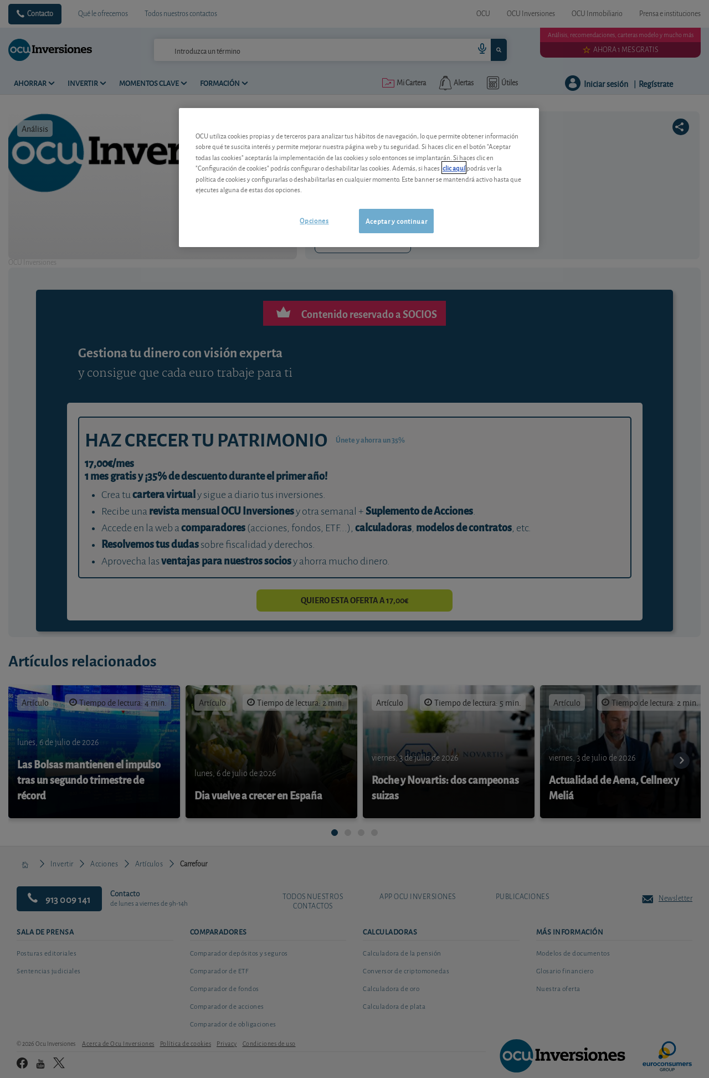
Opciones (314, 220)
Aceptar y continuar (396, 220)
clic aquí (454, 167)
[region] (359, 177)
